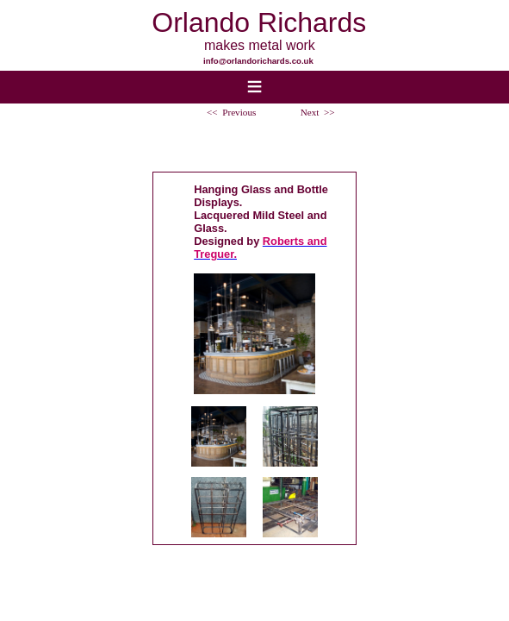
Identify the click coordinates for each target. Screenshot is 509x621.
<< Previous (231, 112)
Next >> (318, 112)
